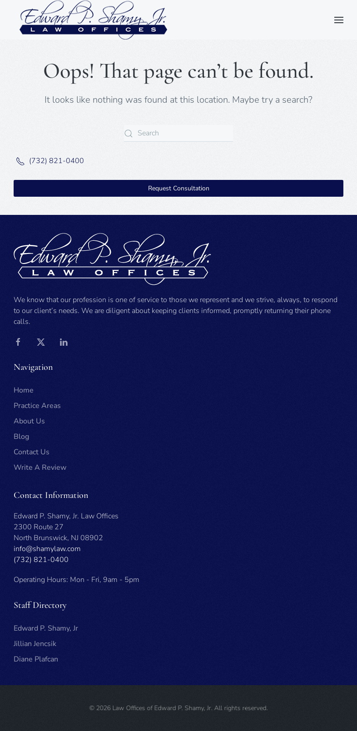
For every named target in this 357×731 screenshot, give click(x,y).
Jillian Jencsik (35, 644)
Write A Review (40, 467)
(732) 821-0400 (49, 161)
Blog (21, 437)
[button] (338, 20)
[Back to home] (93, 20)
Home (24, 390)
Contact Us (32, 452)
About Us (29, 421)
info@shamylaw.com (47, 549)
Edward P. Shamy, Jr (46, 628)
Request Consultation (178, 188)
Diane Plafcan (36, 659)
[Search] (178, 133)
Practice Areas (37, 406)
